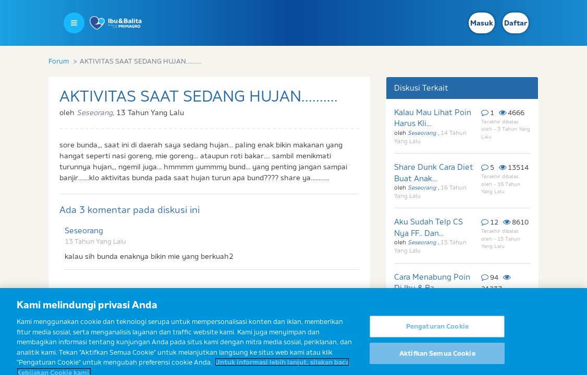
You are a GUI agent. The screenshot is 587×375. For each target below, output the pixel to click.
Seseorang (84, 230)
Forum (58, 61)
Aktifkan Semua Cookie (437, 358)
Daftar (515, 23)
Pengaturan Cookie (437, 331)
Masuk (481, 23)
